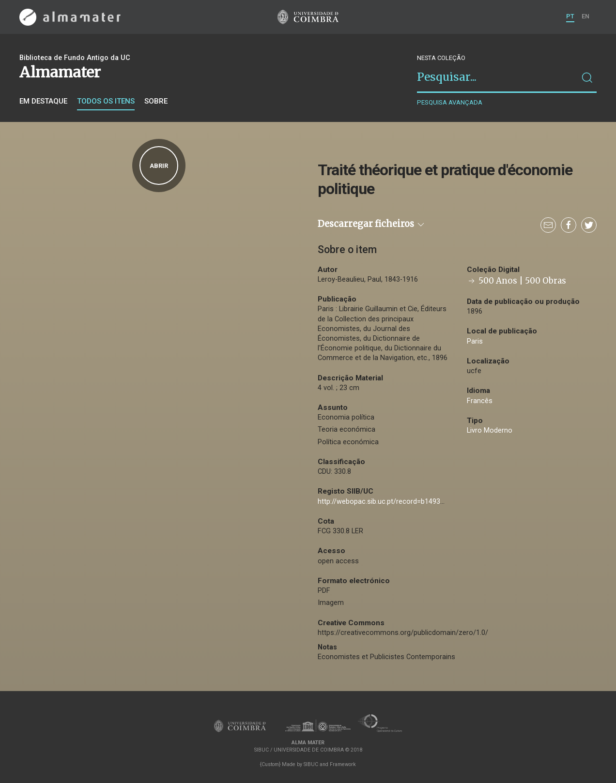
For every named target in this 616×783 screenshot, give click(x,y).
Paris (475, 341)
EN (585, 16)
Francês (480, 401)
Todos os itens (106, 101)
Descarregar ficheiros (372, 223)
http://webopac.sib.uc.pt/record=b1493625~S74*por (400, 501)
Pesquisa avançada (449, 102)
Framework (343, 764)
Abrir (159, 165)
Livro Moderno (489, 430)
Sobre (156, 101)
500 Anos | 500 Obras (516, 281)
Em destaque (43, 101)
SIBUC (311, 764)
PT (570, 16)
